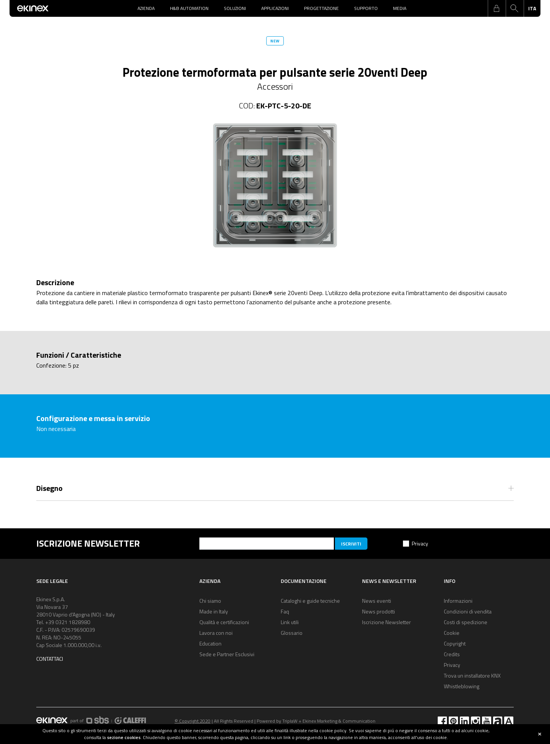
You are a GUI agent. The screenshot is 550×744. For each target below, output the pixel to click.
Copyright (455, 643)
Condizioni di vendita (468, 611)
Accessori (275, 86)
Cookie (451, 633)
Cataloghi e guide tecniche (310, 601)
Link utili (290, 622)
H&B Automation (189, 8)
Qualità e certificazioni (224, 622)
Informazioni (458, 601)
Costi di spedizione (465, 622)
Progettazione (321, 8)
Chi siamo (210, 601)
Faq (285, 611)
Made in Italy (213, 611)
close (539, 734)
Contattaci (49, 659)
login (496, 8)
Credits (452, 654)
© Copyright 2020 (192, 721)
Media (399, 8)
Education (210, 643)
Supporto (366, 8)
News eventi (376, 601)
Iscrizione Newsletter (386, 622)
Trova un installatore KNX (472, 675)
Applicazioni (275, 8)
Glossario (291, 633)
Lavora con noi (216, 633)
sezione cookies (124, 737)
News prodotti (378, 611)
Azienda (146, 8)
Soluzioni (235, 8)
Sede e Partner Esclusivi (226, 654)
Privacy (420, 543)
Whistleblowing (461, 686)
